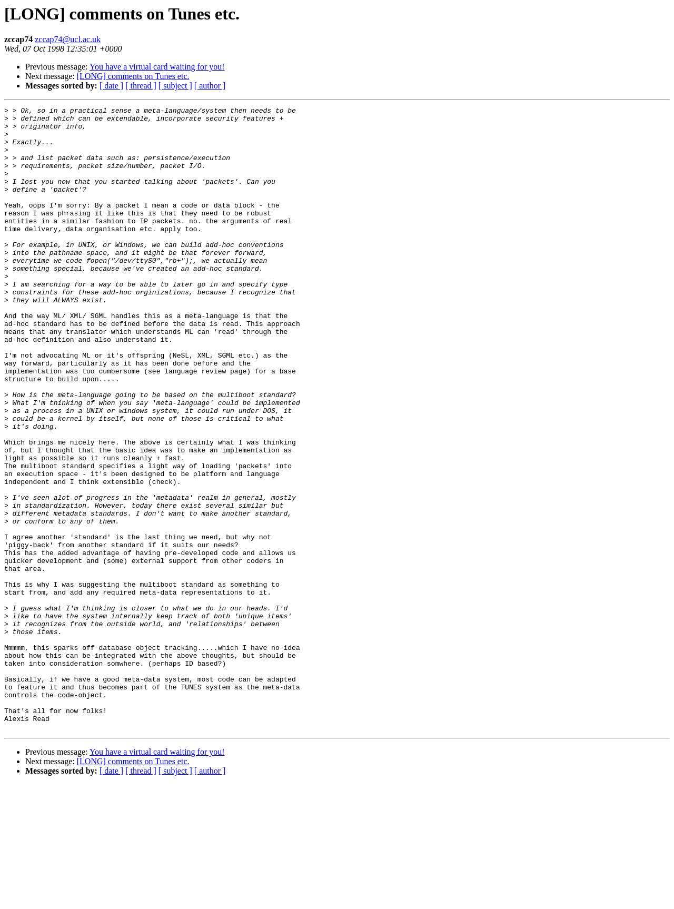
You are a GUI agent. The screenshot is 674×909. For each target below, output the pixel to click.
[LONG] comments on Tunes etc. (133, 76)
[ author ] (210, 85)
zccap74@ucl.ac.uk (68, 39)
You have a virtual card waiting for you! (157, 66)
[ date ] (111, 85)
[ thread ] (140, 85)
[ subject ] (175, 85)
